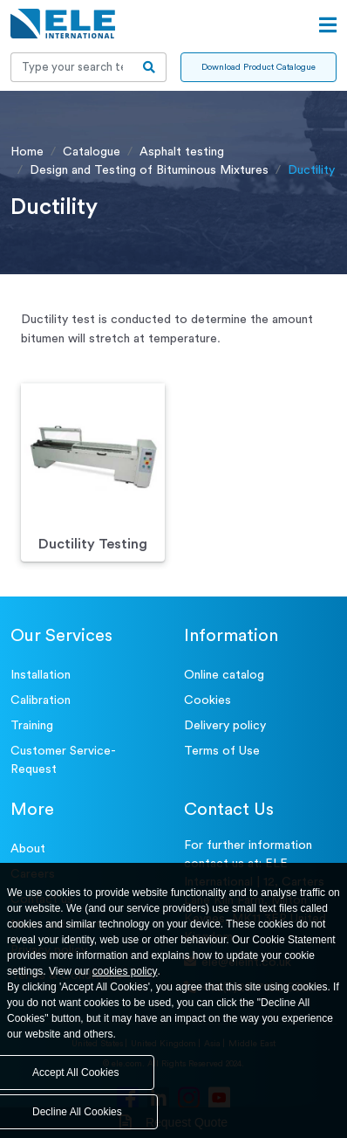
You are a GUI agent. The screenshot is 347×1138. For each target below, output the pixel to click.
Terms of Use (222, 751)
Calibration (40, 700)
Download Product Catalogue (258, 67)
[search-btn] (150, 67)
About (27, 849)
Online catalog (224, 675)
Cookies (207, 700)
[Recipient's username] (71, 67)
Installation (40, 675)
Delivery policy (225, 726)
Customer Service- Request (63, 760)
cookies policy (125, 971)
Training (31, 726)
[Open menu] (328, 25)
